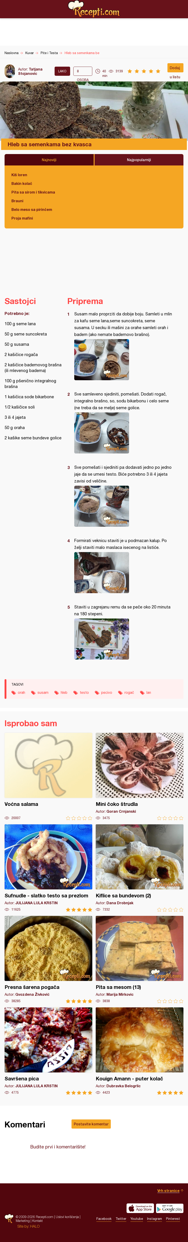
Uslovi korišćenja (67, 1217)
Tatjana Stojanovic (30, 71)
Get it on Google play (169, 1208)
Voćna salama (48, 776)
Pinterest (173, 1219)
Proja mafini (22, 218)
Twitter (121, 1219)
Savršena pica (48, 1051)
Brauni (17, 201)
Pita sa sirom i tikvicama (33, 192)
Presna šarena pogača (48, 959)
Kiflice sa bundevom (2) (139, 868)
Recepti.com (94, 9)
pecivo (106, 692)
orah (21, 692)
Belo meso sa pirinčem (31, 209)
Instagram (154, 1219)
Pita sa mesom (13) (139, 959)
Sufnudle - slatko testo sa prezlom (48, 868)
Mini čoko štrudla (139, 776)
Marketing (23, 1221)
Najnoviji (49, 159)
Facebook (103, 1219)
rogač (129, 692)
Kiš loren (19, 175)
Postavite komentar (91, 1124)
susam (42, 692)
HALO (35, 1226)
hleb (64, 692)
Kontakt (37, 1221)
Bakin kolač (21, 183)
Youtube (136, 1219)
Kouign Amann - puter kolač (139, 1051)
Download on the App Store (140, 1208)
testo (84, 692)
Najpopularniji (139, 159)
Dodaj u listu (175, 69)
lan (148, 692)
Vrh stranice (168, 1190)
